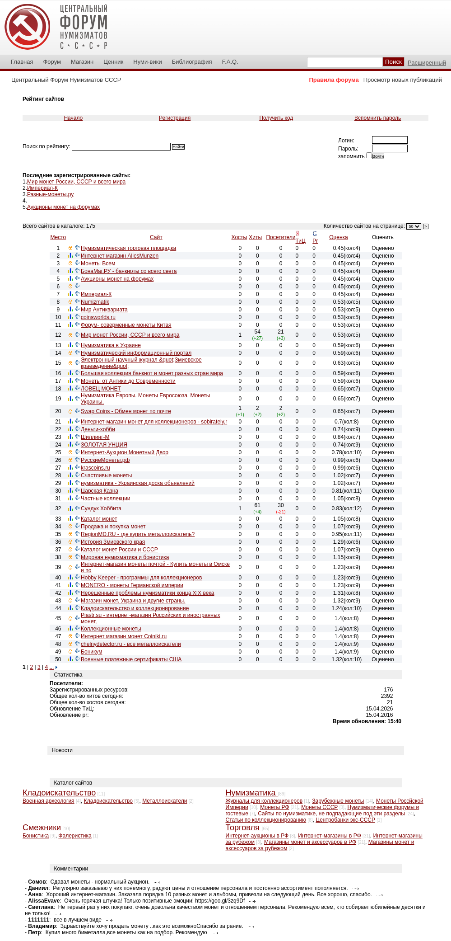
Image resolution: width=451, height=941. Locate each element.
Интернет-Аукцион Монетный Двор (124, 452)
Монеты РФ (274, 807)
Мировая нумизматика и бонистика (125, 557)
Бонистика (36, 836)
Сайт (156, 237)
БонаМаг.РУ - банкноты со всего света (129, 271)
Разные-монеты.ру (50, 194)
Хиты (255, 237)
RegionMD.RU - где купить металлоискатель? (138, 534)
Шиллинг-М (95, 437)
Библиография (192, 61)
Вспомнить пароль (377, 118)
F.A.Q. (230, 61)
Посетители (280, 237)
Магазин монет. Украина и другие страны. (133, 601)
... (51, 667)
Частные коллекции (105, 498)
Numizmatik (95, 302)
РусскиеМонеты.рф (105, 460)
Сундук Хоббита (101, 508)
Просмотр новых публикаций (402, 79)
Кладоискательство (108, 801)
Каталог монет (99, 519)
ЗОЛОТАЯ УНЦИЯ (104, 445)
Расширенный (427, 62)
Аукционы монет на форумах (63, 207)
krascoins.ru (95, 468)
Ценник (113, 61)
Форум (52, 61)
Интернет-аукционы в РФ (257, 836)
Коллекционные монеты (111, 629)
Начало (73, 118)
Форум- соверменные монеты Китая (126, 325)
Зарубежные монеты (338, 801)
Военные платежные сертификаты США (131, 659)
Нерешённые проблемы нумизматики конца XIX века (147, 593)
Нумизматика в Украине (111, 345)
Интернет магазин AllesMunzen (119, 256)
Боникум (91, 652)
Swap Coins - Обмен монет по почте (126, 411)
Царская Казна (99, 491)
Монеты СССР (319, 807)
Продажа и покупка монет (113, 526)
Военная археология (48, 801)
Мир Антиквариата (104, 309)
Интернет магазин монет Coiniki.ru (124, 636)
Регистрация (175, 118)
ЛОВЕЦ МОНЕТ (101, 389)
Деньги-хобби (98, 429)
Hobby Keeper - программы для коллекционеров (141, 577)
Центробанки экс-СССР (345, 820)
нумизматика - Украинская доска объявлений (138, 483)
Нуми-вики (147, 61)
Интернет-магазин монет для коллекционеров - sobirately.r (154, 422)
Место (58, 237)
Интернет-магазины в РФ (329, 836)
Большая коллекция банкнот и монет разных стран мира (152, 373)
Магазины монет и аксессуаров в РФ (310, 842)
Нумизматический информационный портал (136, 353)
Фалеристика (74, 836)
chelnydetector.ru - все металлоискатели (131, 644)
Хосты (239, 237)
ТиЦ (301, 241)
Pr (315, 241)
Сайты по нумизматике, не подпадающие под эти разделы (331, 813)
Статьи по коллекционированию (266, 820)
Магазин (82, 61)
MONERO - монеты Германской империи (132, 585)
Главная (22, 61)
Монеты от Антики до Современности (128, 381)
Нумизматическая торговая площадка (128, 248)
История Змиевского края (113, 542)
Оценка (338, 237)
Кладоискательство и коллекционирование (135, 608)
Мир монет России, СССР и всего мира (76, 182)
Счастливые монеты (106, 475)
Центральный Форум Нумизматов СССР (66, 79)
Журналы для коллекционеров (264, 801)
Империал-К (42, 188)
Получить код (276, 118)
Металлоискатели (164, 801)
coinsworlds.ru (98, 317)
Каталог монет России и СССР (119, 549)
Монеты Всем (98, 263)
